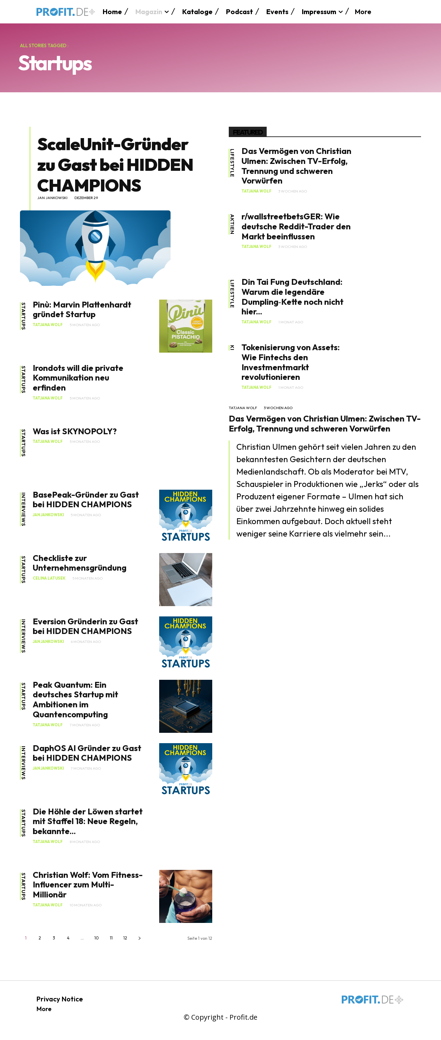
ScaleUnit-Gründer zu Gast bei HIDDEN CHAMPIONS (115, 164)
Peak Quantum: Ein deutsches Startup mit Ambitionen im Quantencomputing (75, 699)
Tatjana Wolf (48, 325)
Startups (23, 317)
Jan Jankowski (52, 198)
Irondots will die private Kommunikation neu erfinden (78, 378)
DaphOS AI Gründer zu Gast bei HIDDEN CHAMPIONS (87, 753)
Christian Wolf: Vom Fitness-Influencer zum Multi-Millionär (88, 885)
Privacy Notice (60, 999)
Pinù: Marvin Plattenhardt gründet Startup (82, 309)
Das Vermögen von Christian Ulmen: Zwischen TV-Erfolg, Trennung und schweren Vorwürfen (296, 166)
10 (96, 937)
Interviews (23, 509)
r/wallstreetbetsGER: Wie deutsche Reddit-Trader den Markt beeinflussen (296, 226)
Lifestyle (232, 163)
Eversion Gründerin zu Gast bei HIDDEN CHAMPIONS (85, 626)
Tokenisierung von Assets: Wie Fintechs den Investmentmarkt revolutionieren (291, 362)
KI (232, 348)
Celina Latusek (49, 578)
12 (125, 937)
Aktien (232, 224)
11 (111, 937)
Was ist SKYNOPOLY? (75, 431)
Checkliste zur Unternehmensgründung (79, 563)
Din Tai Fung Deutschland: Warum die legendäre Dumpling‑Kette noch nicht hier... (292, 296)
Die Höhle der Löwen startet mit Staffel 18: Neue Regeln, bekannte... (88, 821)
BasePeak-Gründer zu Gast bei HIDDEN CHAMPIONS (86, 499)
